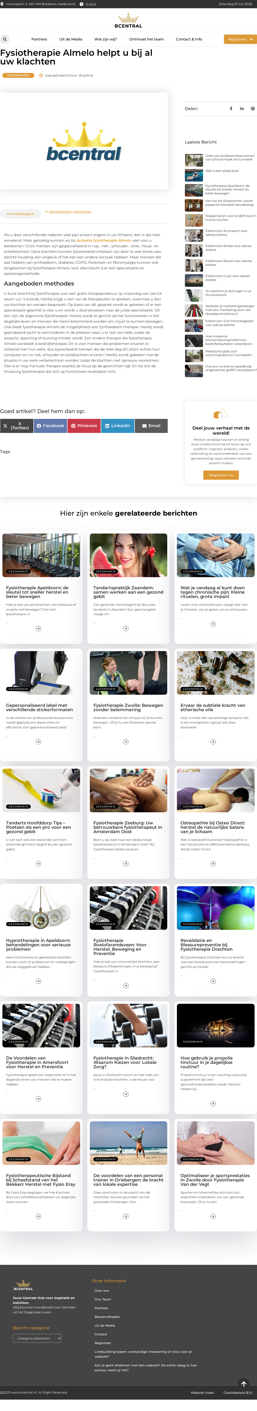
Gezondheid (18, 86)
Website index (202, 1404)
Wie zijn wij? (105, 39)
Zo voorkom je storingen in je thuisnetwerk (228, 304)
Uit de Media (70, 39)
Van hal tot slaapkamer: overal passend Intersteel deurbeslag (229, 214)
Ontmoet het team (146, 39)
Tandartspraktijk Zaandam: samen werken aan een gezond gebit (128, 604)
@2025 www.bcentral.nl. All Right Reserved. (34, 1404)
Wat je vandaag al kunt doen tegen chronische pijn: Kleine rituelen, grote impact (213, 604)
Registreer (103, 1354)
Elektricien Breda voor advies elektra (228, 259)
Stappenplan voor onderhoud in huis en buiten (230, 229)
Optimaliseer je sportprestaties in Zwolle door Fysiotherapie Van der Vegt (215, 1191)
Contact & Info (189, 39)
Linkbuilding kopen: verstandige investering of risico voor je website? (143, 1365)
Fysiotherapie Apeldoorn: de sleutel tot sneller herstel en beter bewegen (227, 201)
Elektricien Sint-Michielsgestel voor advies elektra (229, 334)
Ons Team (103, 1311)
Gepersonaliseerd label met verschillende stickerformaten (39, 719)
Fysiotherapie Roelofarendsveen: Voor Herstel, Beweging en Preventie (120, 958)
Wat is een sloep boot (222, 182)
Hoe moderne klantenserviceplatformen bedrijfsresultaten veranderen (228, 351)
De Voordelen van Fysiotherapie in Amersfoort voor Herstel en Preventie (37, 1074)
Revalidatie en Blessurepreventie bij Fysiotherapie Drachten (207, 956)
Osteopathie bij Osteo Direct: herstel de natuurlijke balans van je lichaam (213, 839)
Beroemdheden (107, 1328)
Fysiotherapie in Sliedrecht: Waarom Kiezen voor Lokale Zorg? (125, 1074)
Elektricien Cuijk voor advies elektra (227, 289)
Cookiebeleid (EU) (238, 1404)
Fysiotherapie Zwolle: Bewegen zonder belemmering (128, 719)
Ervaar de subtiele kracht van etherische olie (213, 719)
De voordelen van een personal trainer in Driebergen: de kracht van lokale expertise (128, 1191)
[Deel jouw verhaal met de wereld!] (221, 424)
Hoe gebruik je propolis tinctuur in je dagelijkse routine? (207, 1074)
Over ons (102, 1302)
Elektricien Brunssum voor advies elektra (226, 244)
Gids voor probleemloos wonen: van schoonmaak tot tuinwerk (230, 169)
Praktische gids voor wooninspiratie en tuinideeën (228, 364)
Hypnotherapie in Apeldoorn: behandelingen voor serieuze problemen (38, 956)
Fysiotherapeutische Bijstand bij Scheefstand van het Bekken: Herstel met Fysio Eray (40, 1191)
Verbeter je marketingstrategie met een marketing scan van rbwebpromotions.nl (229, 321)
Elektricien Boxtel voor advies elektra (228, 274)
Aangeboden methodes (70, 223)
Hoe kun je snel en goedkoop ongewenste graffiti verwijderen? (231, 379)
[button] (4, 39)
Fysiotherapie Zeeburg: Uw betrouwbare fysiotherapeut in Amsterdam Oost (127, 839)
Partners (39, 39)
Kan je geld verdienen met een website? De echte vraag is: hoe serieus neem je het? (146, 1379)
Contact (101, 1345)
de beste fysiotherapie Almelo (104, 251)
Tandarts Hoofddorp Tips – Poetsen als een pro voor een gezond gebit (38, 839)
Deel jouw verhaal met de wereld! (221, 442)
